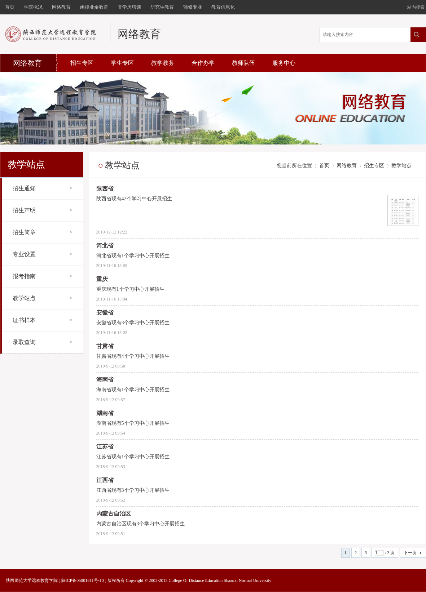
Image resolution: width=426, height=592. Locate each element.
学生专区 (122, 63)
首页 (324, 165)
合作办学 (203, 63)
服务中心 (283, 63)
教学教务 (162, 63)
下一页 (410, 552)
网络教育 (347, 165)
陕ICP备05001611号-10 (82, 580)
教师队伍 (243, 63)
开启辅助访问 (404, 5)
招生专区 (81, 63)
